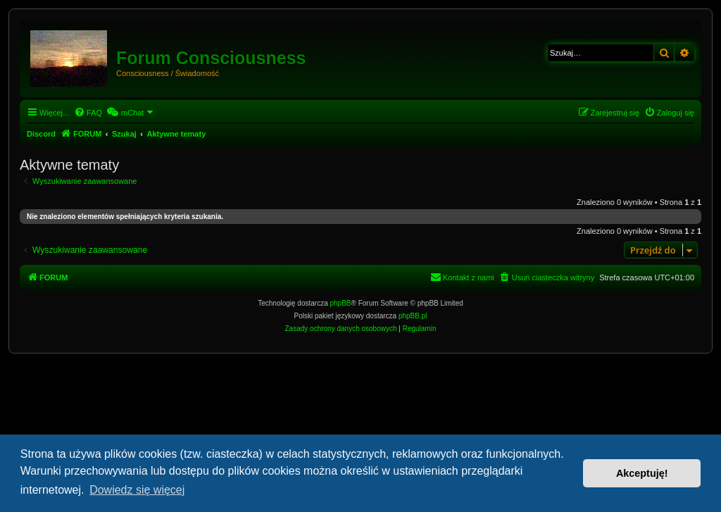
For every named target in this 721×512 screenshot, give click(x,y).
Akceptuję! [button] (642, 473)
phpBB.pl (413, 316)
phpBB (340, 303)
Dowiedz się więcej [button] (136, 490)
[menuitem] (88, 112)
